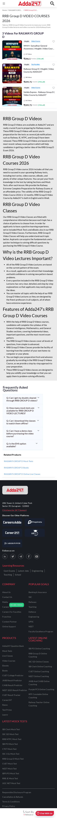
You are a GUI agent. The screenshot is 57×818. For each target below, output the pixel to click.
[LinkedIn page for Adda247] (4, 556)
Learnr (5, 714)
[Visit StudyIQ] (35, 533)
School (18, 574)
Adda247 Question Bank (13, 646)
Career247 (7, 700)
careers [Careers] (5, 607)
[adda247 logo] (15, 490)
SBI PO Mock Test (10, 744)
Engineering (37, 571)
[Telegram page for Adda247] (20, 556)
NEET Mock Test (9, 768)
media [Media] (5, 602)
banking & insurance (38, 592)
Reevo (5, 705)
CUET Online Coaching (39, 671)
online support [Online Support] (9, 626)
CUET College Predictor (12, 675)
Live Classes (7, 656)
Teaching (8, 574)
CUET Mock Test (9, 763)
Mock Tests (7, 651)
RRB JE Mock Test (10, 778)
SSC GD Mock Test (10, 734)
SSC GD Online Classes (39, 661)
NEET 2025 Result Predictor (14, 690)
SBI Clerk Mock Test (11, 729)
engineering (34, 616)
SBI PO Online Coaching (39, 648)
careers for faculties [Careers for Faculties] (11, 612)
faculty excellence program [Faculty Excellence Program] (41, 631)
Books (5, 670)
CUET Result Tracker (11, 695)
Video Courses (8, 661)
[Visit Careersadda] (12, 522)
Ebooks (5, 665)
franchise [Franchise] (6, 616)
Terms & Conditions (11, 801)
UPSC (31, 621)
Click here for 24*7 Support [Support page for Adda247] (14, 510)
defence (32, 612)
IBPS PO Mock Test (10, 773)
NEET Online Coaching (39, 676)
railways (32, 602)
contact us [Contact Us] (7, 597)
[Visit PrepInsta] (35, 522)
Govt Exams (9, 571)
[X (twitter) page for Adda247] (12, 556)
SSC (30, 597)
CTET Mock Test (9, 749)
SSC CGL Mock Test (10, 754)
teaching (32, 607)
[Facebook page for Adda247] (28, 556)
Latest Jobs (23, 571)
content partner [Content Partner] (9, 621)
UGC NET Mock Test (11, 783)
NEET (31, 626)
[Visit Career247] (12, 533)
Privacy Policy (8, 806)
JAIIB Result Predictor (12, 680)
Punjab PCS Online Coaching (41, 689)
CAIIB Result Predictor (12, 685)
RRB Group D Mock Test (13, 759)
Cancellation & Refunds (12, 797)
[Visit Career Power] (12, 543)
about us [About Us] (6, 592)
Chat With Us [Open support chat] (44, 813)
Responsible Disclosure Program (16, 792)
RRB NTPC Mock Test (11, 739)
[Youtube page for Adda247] (36, 556)
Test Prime (7, 710)
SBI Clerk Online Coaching (40, 666)
